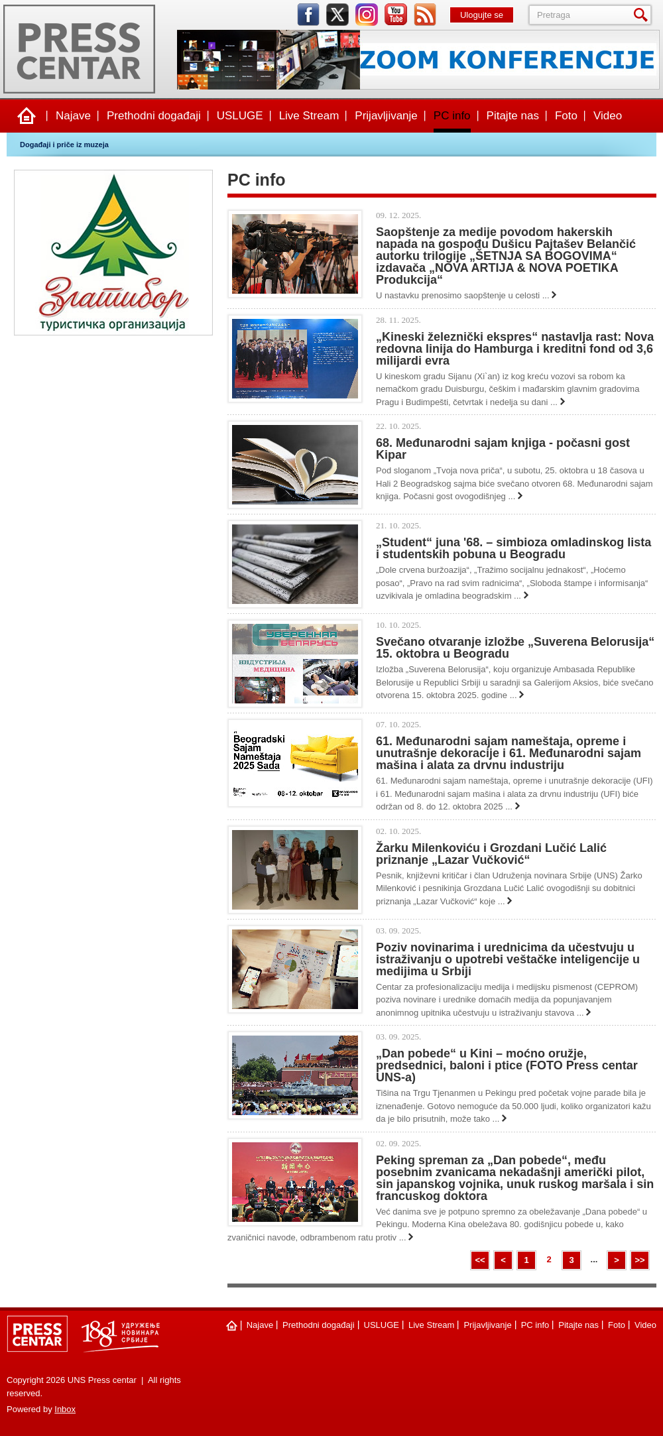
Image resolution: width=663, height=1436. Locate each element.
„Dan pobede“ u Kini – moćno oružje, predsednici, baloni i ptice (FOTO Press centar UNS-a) (507, 1065)
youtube (396, 14)
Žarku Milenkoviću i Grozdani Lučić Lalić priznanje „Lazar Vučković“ (491, 854)
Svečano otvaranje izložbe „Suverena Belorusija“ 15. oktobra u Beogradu (515, 647)
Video (607, 115)
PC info (452, 115)
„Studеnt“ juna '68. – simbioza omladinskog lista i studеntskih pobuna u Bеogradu (513, 548)
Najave (73, 115)
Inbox (65, 1409)
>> (639, 1260)
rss (425, 14)
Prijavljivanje (386, 115)
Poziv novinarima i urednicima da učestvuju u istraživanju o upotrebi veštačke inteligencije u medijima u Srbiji (508, 959)
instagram (366, 14)
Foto (566, 115)
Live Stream (309, 115)
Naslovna (26, 116)
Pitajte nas (513, 115)
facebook (308, 14)
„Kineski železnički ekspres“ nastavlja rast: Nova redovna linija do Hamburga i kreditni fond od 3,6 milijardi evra (515, 348)
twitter (337, 14)
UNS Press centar (79, 49)
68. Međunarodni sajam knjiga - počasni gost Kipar (503, 448)
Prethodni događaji (154, 115)
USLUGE (240, 115)
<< (480, 1260)
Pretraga (643, 15)
